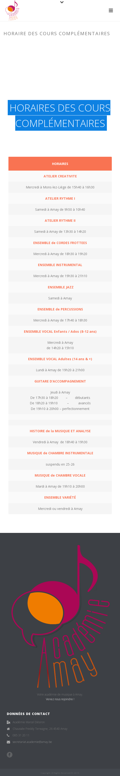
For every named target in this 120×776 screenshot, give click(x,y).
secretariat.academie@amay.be (32, 742)
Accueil (29, 43)
